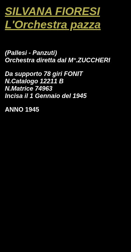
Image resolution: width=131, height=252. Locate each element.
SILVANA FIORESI (52, 11)
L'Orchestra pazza (53, 24)
